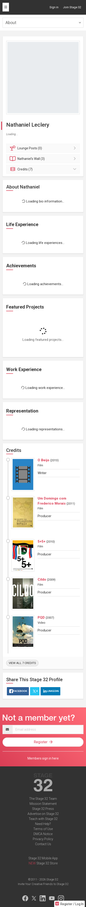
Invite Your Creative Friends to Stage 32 (43, 884)
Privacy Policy (43, 839)
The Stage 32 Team (43, 798)
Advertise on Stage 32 (43, 814)
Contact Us (43, 844)
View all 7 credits (22, 663)
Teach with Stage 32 (43, 819)
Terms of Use (43, 829)
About (11, 22)
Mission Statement (43, 804)
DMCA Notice (43, 834)
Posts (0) (44, 148)
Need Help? (43, 824)
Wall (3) (44, 158)
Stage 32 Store (47, 863)
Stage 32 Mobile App (43, 858)
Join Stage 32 (72, 7)
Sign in (54, 7)
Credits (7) (44, 169)
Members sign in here (43, 758)
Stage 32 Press (43, 809)
